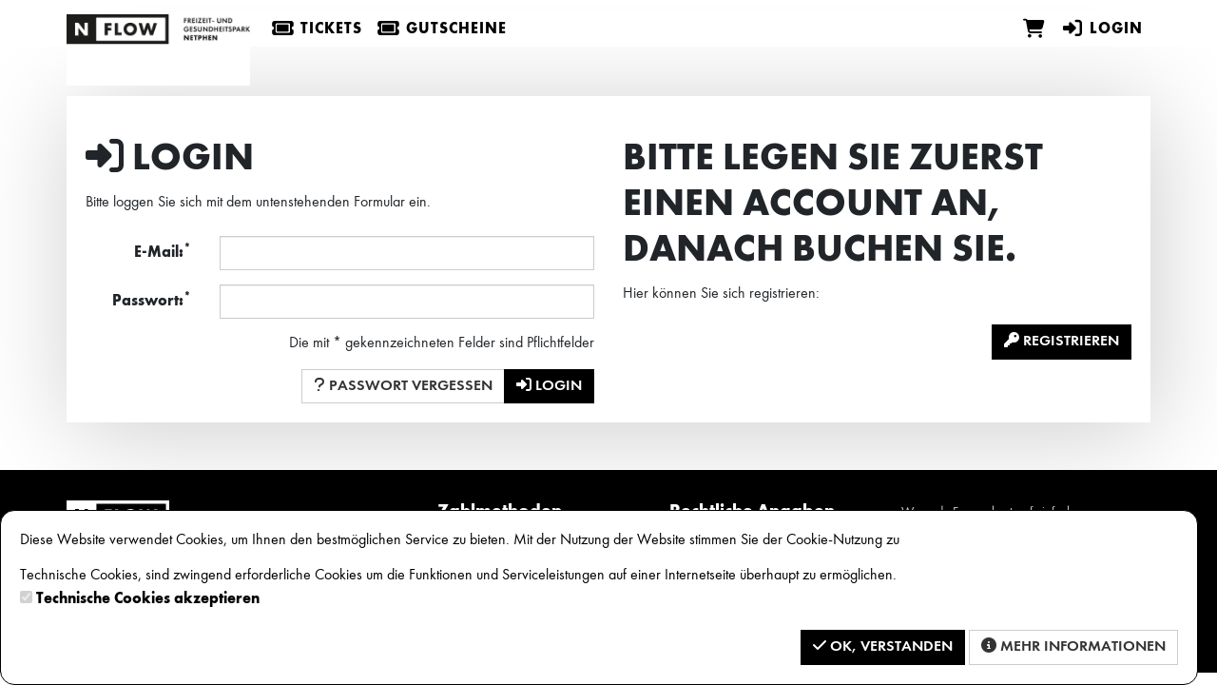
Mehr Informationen (1073, 646)
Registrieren (1061, 340)
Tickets (317, 29)
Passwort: (151, 300)
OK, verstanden (883, 646)
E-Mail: (162, 252)
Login (1102, 29)
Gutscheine (442, 29)
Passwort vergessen (403, 385)
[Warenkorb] (1034, 29)
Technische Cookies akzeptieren (148, 599)
